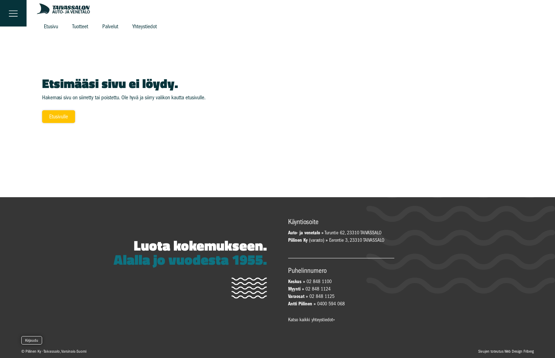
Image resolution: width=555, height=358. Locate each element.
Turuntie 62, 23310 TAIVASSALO (335, 233)
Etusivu (51, 26)
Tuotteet (80, 26)
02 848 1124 (318, 289)
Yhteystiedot (144, 26)
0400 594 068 (331, 304)
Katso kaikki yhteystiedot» (311, 320)
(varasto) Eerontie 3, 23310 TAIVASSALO (336, 240)
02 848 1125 (321, 296)
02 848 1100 (319, 281)
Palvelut (110, 26)
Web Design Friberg (519, 351)
